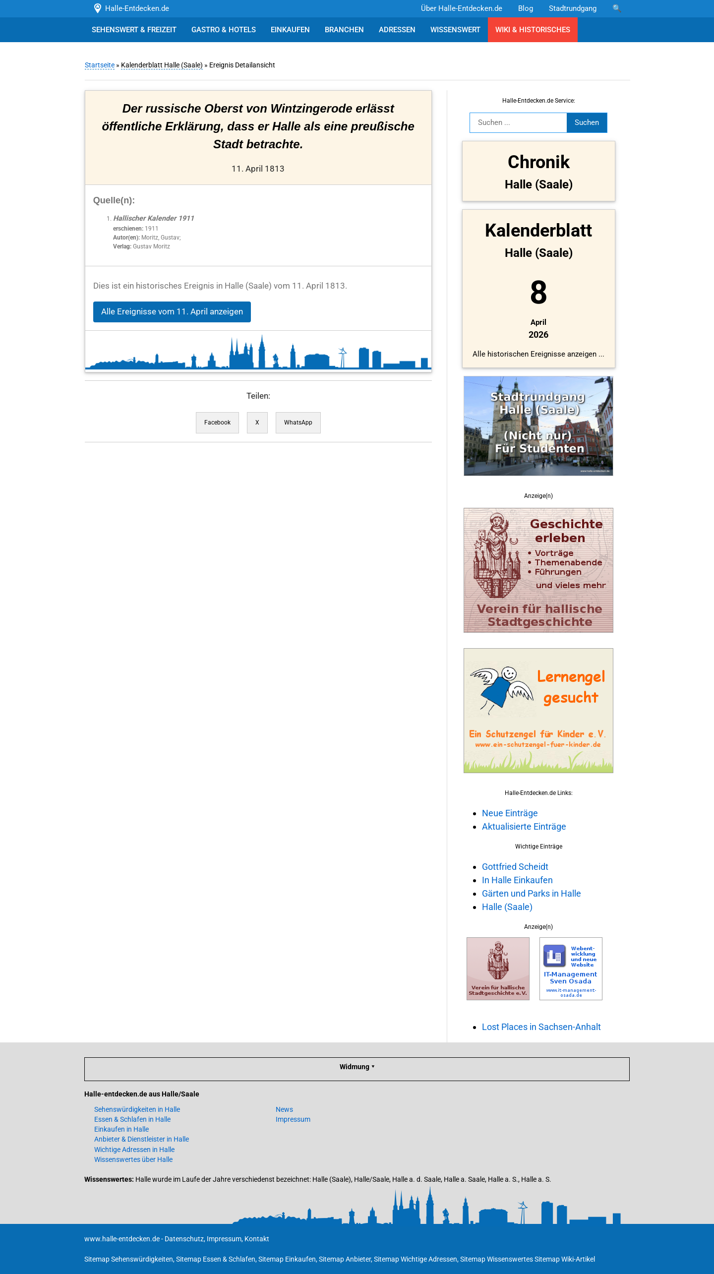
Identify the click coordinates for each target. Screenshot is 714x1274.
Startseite (99, 65)
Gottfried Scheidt (514, 866)
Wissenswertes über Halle (133, 1159)
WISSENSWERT (455, 29)
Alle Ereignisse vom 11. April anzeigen (171, 311)
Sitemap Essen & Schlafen (215, 1259)
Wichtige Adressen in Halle (134, 1149)
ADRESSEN (397, 29)
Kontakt (256, 1239)
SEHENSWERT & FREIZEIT (134, 29)
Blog (525, 8)
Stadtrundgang (572, 8)
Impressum (293, 1119)
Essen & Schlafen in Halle (132, 1119)
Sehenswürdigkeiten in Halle (137, 1109)
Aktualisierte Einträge (523, 826)
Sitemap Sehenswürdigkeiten (128, 1259)
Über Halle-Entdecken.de (461, 8)
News (284, 1109)
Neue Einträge (509, 813)
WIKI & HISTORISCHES (532, 29)
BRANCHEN (344, 29)
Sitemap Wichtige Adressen (415, 1259)
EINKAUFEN (290, 29)
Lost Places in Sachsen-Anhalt (540, 1027)
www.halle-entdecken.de (122, 1239)
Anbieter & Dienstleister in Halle (141, 1139)
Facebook (217, 422)
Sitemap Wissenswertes (496, 1259)
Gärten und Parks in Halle (531, 893)
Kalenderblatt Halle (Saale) (161, 65)
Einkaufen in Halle (121, 1129)
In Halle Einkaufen (516, 880)
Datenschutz (184, 1239)
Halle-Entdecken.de (130, 8)
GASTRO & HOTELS (223, 29)
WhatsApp (298, 422)
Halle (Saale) (506, 907)
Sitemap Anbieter (345, 1259)
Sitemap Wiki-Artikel (565, 1259)
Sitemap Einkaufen (287, 1259)
